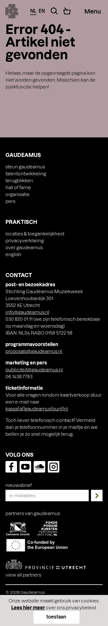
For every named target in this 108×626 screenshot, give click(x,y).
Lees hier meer (28, 607)
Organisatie (17, 194)
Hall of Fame (18, 187)
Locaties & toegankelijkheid (34, 233)
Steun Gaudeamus (25, 166)
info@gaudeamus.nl (27, 312)
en (42, 11)
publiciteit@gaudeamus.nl (34, 369)
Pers (10, 201)
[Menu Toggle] (93, 11)
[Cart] (67, 10)
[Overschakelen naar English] (54, 254)
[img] (11, 11)
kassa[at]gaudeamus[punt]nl (36, 408)
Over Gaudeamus (24, 247)
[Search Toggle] (54, 10)
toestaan (56, 616)
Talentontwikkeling (25, 173)
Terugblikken (19, 180)
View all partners (23, 574)
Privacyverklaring (24, 240)
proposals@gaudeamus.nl (33, 351)
